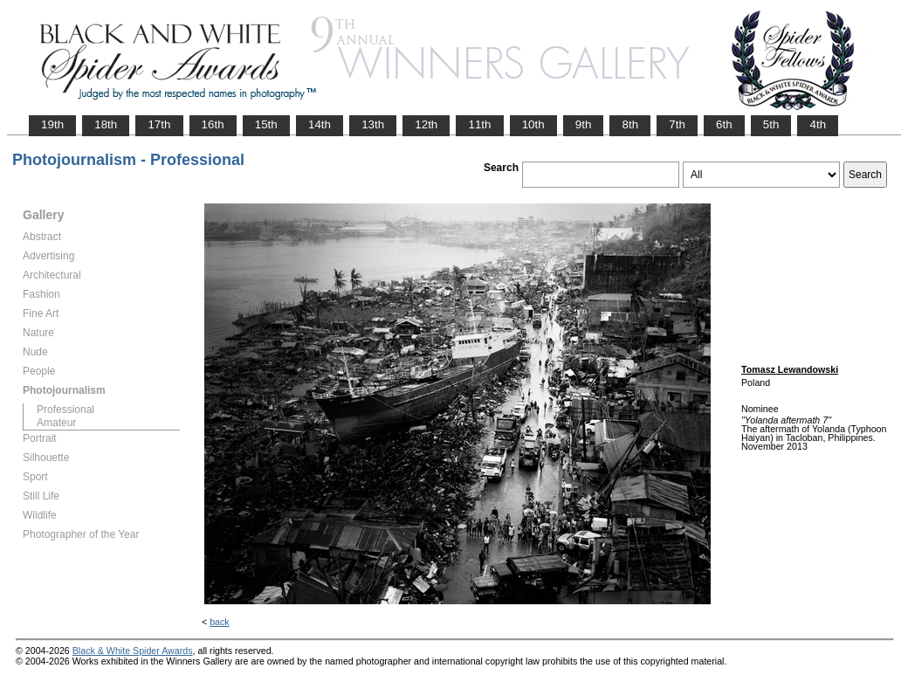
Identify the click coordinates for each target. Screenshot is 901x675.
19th (52, 124)
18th (106, 124)
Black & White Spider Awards (132, 650)
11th (479, 124)
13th (373, 124)
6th (724, 124)
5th (771, 124)
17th (159, 124)
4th (818, 124)
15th (266, 124)
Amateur (56, 423)
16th (213, 124)
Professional (65, 409)
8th (630, 124)
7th (677, 124)
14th (319, 124)
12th (426, 124)
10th (533, 124)
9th (584, 124)
